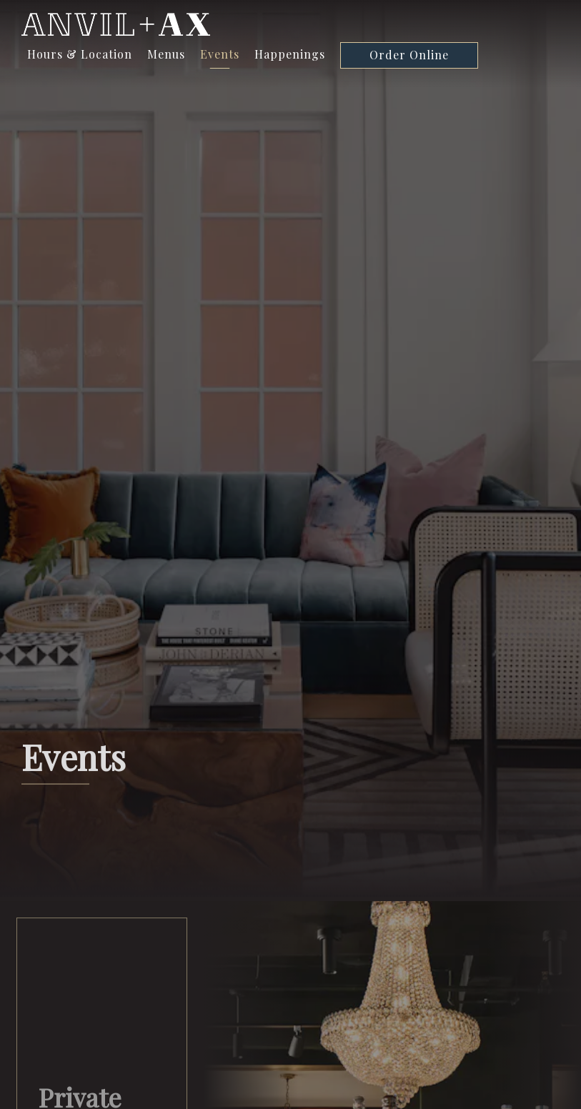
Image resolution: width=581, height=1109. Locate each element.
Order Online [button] (409, 54)
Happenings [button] (289, 53)
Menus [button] (166, 53)
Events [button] (219, 53)
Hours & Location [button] (79, 53)
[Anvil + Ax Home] (115, 22)
